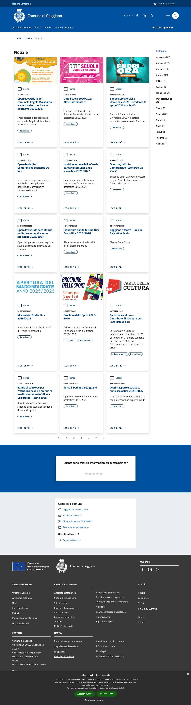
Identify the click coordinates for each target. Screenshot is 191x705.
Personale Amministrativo (24, 618)
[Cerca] (175, 15)
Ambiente (100, 606)
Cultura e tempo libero (65, 598)
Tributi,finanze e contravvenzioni (112, 601)
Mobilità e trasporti (63, 626)
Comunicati (143, 598)
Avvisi (141, 603)
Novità (28, 38)
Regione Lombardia (21, 3)
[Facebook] (136, 16)
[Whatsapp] (150, 16)
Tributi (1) (161, 131)
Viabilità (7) (161, 143)
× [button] (188, 674)
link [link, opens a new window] (122, 688)
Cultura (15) (162, 75)
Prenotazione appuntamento (68, 641)
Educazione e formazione (108, 592)
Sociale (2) (161, 120)
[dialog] (95, 688)
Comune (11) (162, 69)
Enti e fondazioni (20, 608)
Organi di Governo (21, 592)
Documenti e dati (20, 623)
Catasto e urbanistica (64, 617)
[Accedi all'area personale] (164, 3)
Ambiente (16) (163, 57)
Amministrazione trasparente (110, 641)
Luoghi (141, 617)
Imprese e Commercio (64, 608)
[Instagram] (143, 16)
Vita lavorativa (61, 603)
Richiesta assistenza (64, 656)
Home (18, 38)
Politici (15, 613)
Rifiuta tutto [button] (107, 694)
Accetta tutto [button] (84, 694)
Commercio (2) (163, 63)
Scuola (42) (161, 114)
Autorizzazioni (103, 617)
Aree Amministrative (22, 598)
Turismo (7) (161, 137)
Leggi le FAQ (60, 651)
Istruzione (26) (163, 92)
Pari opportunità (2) (164, 100)
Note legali (101, 651)
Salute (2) (161, 108)
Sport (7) (160, 126)
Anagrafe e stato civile (65, 592)
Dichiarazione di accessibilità (110, 656)
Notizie (23, 89)
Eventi (141, 622)
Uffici (14, 603)
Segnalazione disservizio (66, 646)
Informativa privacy (105, 646)
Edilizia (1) (161, 81)
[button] (95, 700)
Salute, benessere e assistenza (111, 611)
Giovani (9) (161, 87)
